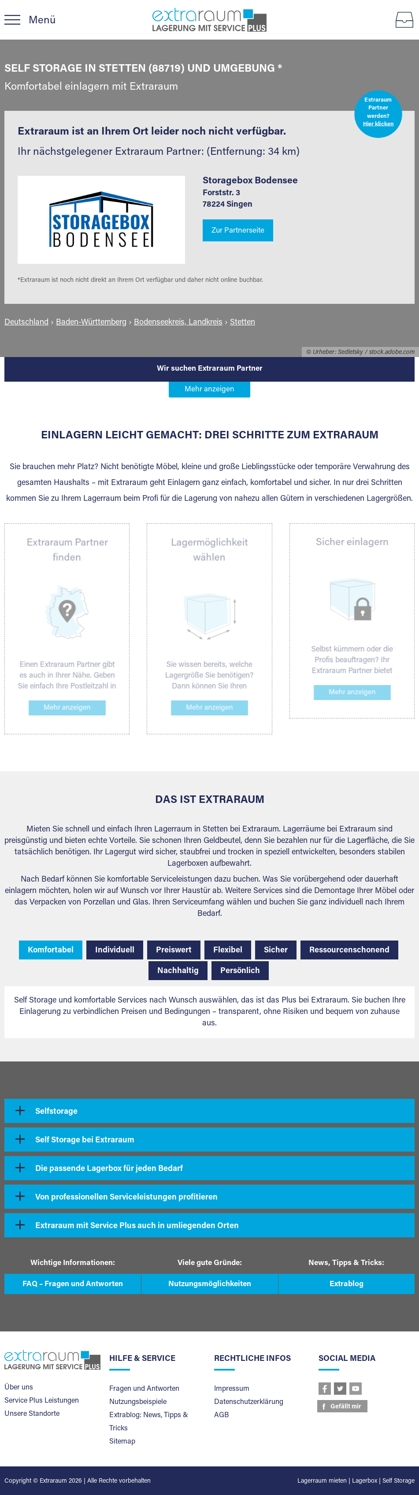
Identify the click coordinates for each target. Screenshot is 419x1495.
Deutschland (26, 323)
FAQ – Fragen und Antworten (72, 1284)
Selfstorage (56, 1112)
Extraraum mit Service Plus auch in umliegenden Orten (137, 1226)
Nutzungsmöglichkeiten (209, 1284)
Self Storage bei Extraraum (84, 1141)
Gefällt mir (345, 1407)
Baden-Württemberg (91, 323)
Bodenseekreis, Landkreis (178, 323)
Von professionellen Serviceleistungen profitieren (126, 1198)
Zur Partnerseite (237, 231)
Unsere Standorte (31, 1414)
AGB (221, 1415)
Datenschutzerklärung (248, 1402)
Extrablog (346, 1284)
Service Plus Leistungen (41, 1400)
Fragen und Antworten (144, 1389)
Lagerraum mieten (322, 1481)
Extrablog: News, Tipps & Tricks (148, 1422)
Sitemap (122, 1441)
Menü (42, 20)
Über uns (18, 1387)
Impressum (231, 1389)
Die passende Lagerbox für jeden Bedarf (109, 1169)
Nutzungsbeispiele (138, 1402)
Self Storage (398, 1481)
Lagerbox (364, 1481)
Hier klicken (378, 125)
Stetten (242, 323)
